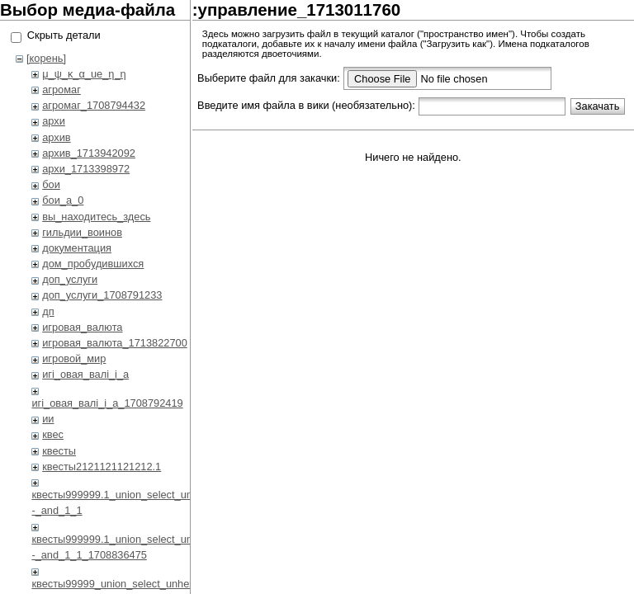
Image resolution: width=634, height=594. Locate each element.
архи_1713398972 (86, 169)
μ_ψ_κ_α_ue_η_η (83, 74)
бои (51, 184)
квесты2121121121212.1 (101, 466)
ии (48, 418)
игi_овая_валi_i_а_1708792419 (106, 403)
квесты (59, 451)
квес (53, 434)
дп (48, 311)
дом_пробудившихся (93, 263)
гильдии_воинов (82, 232)
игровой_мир (74, 358)
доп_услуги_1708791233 (102, 295)
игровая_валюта (82, 327)
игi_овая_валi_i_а (85, 374)
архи (53, 121)
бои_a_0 (62, 200)
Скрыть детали (64, 35)
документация (76, 248)
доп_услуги (69, 279)
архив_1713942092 (88, 153)
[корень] (46, 58)
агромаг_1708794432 (93, 105)
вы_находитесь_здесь (96, 216)
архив (56, 137)
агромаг (61, 89)
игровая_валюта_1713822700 (114, 343)
